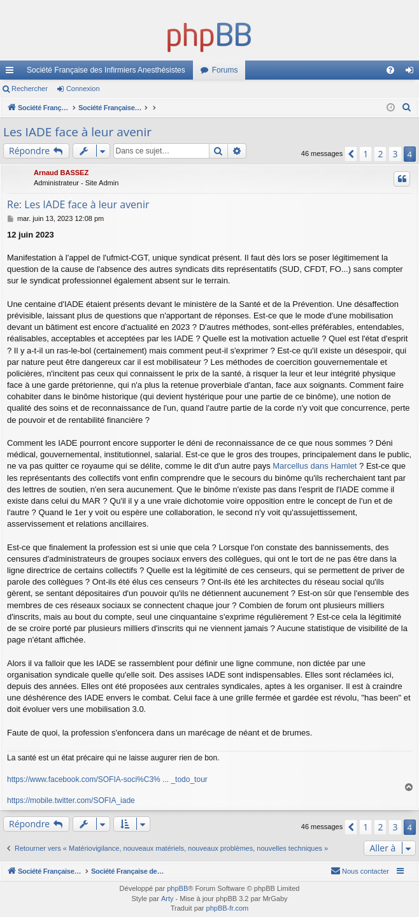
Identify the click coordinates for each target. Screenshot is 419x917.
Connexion (83, 88)
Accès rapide (12, 73)
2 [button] (380, 154)
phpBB (177, 888)
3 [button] (394, 154)
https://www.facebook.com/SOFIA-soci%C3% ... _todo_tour (107, 779)
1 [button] (365, 154)
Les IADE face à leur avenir (77, 132)
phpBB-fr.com (227, 908)
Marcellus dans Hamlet (315, 466)
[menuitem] (390, 70)
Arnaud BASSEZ (61, 172)
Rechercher (29, 88)
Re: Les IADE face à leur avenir (78, 204)
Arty (167, 898)
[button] (350, 154)
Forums (225, 70)
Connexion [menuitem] (412, 73)
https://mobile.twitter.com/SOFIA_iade (71, 800)
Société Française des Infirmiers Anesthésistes (106, 70)
